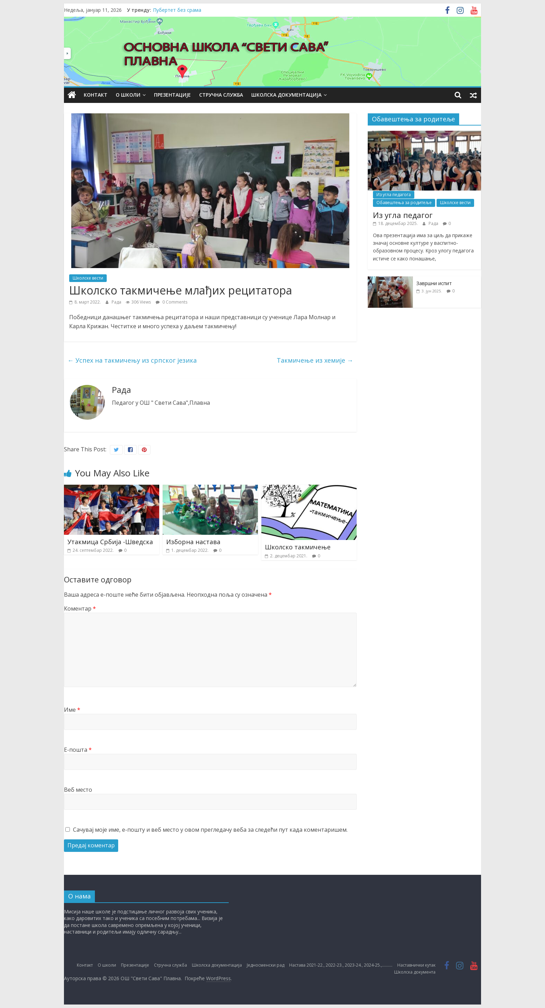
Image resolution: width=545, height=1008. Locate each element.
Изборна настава (193, 542)
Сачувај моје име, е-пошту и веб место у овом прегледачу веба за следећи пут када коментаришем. (210, 829)
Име (72, 709)
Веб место (78, 789)
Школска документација (286, 94)
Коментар (80, 608)
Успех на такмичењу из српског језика (132, 360)
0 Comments (171, 302)
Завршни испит (434, 283)
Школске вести (88, 278)
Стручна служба (221, 94)
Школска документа (415, 972)
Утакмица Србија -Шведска (110, 542)
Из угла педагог (403, 215)
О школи (128, 94)
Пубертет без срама (177, 10)
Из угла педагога (393, 194)
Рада (117, 302)
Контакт (95, 94)
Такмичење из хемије (315, 360)
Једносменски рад (265, 965)
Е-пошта (78, 749)
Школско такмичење (298, 547)
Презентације (172, 94)
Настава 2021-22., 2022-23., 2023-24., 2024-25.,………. (340, 965)
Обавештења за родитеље (404, 202)
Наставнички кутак (416, 965)
